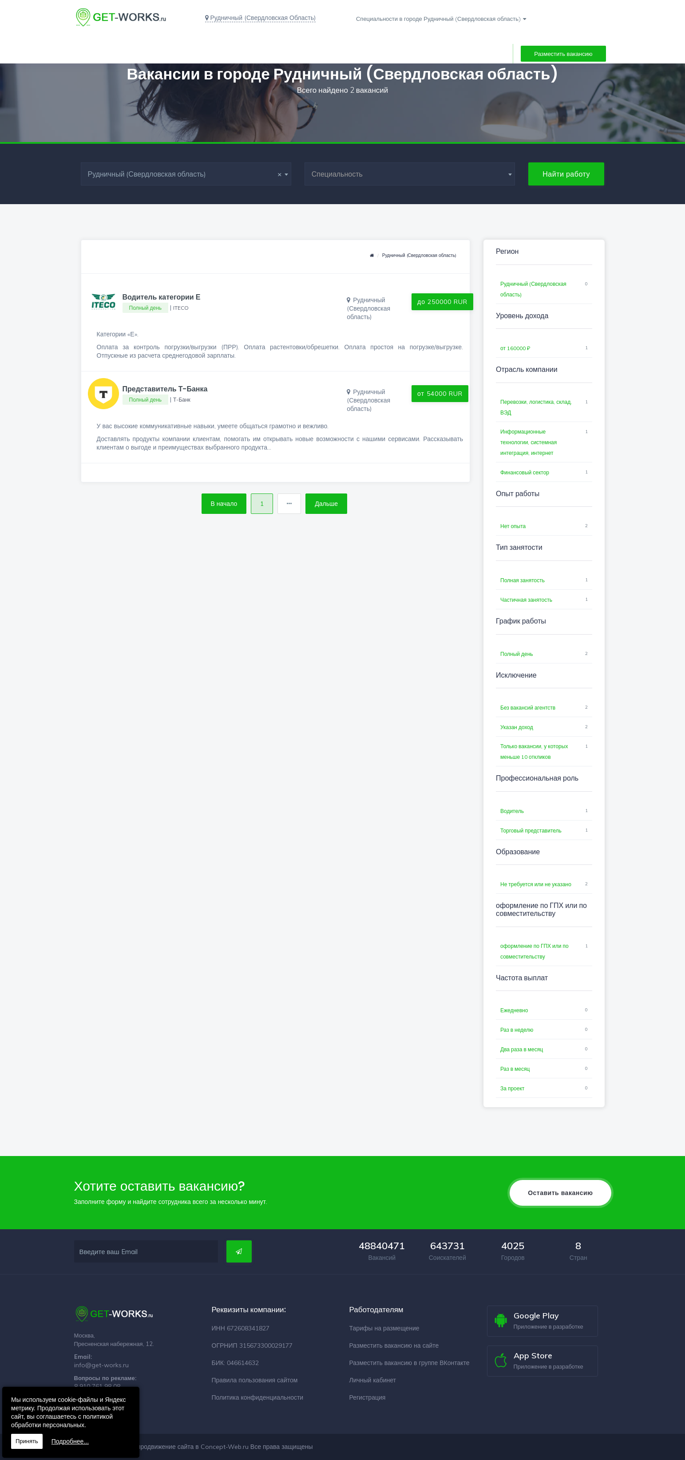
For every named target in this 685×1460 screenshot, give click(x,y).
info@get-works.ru (101, 1365)
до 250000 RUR (442, 302)
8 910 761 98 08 (97, 1386)
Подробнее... (70, 1441)
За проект (512, 1088)
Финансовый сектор (524, 472)
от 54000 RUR (440, 394)
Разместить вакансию (563, 53)
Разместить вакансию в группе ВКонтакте (409, 1363)
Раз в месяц (515, 1068)
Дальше (326, 504)
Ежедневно (514, 1010)
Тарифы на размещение (384, 1328)
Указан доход (516, 727)
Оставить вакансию (560, 1193)
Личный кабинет (372, 1380)
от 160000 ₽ (515, 348)
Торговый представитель (531, 830)
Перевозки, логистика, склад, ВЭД (536, 407)
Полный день (516, 654)
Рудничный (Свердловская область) (419, 255)
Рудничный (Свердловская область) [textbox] (185, 174)
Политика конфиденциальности (258, 1397)
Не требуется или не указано (535, 884)
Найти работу (566, 174)
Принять (27, 1441)
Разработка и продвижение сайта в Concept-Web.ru (173, 1447)
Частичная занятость (526, 599)
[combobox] (186, 173)
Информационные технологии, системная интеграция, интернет (528, 442)
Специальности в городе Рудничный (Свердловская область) (438, 18)
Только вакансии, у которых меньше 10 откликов (534, 751)
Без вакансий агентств (527, 707)
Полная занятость (522, 580)
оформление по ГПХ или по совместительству (534, 951)
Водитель (512, 811)
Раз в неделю (516, 1029)
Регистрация (367, 1397)
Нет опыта (513, 526)
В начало (224, 504)
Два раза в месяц (521, 1049)
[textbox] (410, 173)
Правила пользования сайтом (255, 1380)
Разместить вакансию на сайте (394, 1346)
